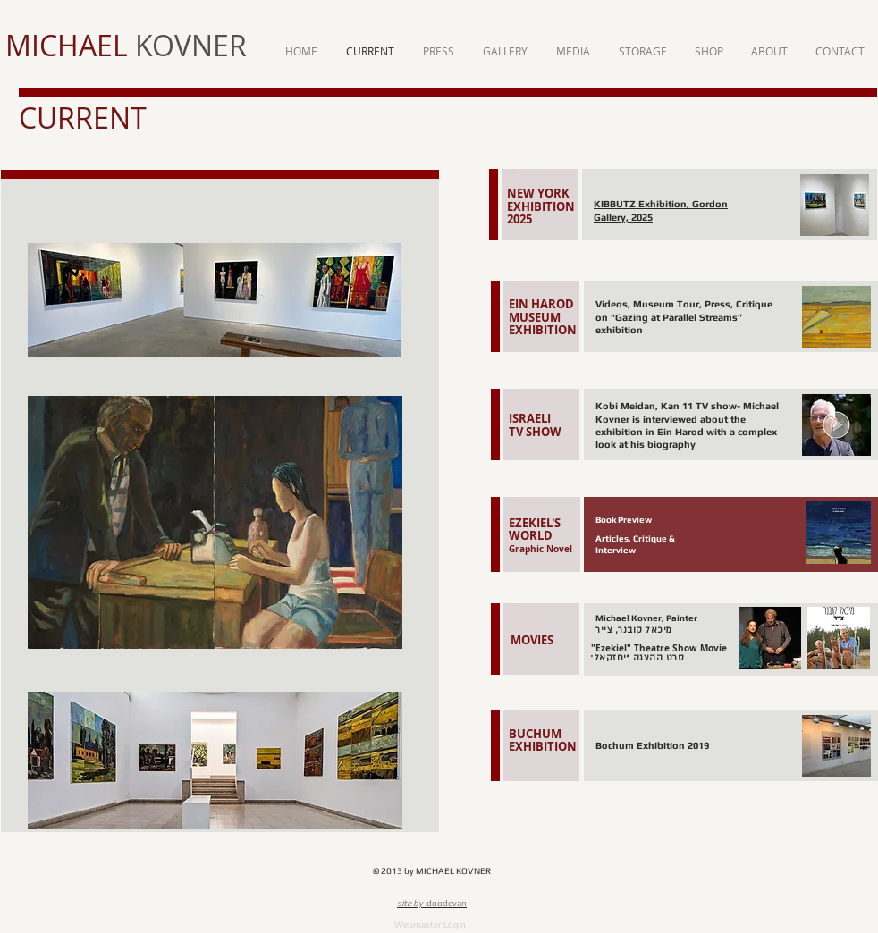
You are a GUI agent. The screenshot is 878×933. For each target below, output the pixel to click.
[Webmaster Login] (430, 924)
